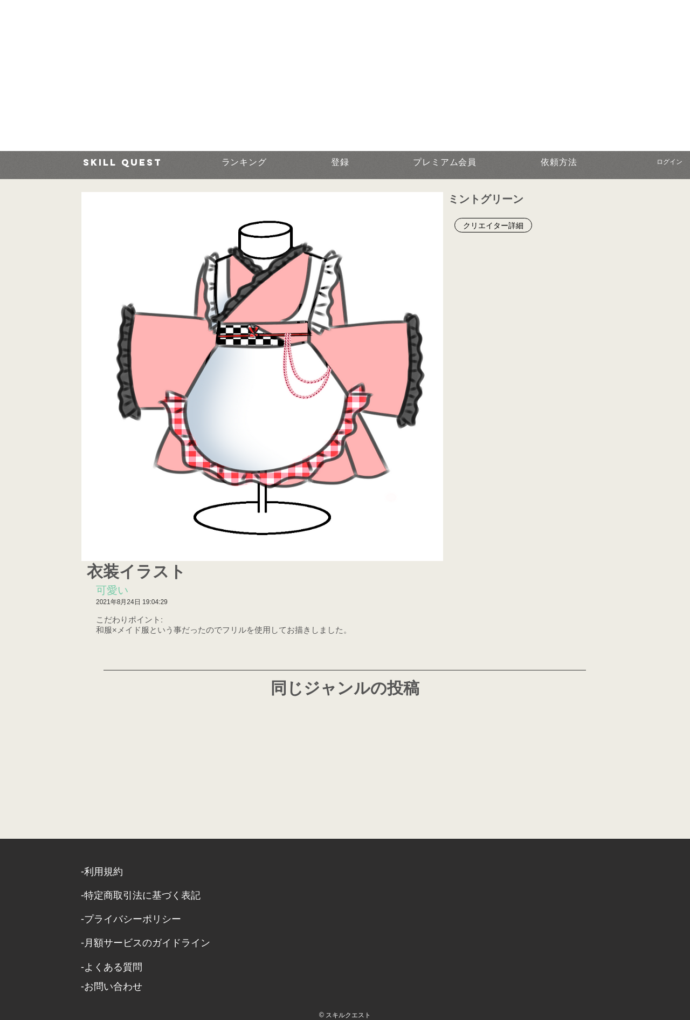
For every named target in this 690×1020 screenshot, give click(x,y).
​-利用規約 (102, 871)
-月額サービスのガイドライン (145, 942)
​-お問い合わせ (111, 986)
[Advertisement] (323, 75)
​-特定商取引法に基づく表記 (141, 895)
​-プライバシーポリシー (131, 919)
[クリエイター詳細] (493, 225)
